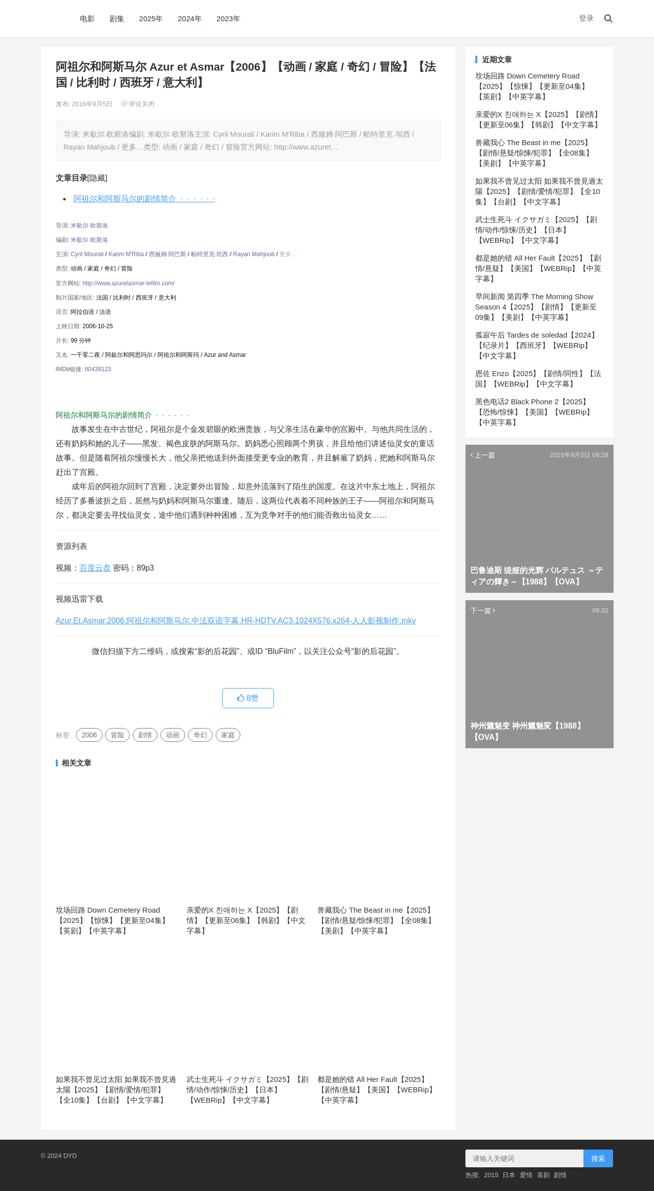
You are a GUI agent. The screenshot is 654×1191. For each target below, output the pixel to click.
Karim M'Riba (126, 254)
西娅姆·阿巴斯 (167, 254)
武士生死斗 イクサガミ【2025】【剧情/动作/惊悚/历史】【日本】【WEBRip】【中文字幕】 (248, 1089)
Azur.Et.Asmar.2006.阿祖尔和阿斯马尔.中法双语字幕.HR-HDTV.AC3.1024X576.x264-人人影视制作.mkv (236, 620)
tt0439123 (98, 369)
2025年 (151, 18)
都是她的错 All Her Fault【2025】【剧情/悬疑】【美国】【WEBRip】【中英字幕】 (376, 1089)
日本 (508, 1175)
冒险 (117, 735)
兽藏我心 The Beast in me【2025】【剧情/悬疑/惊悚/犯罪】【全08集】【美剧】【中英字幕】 (376, 920)
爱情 (526, 1175)
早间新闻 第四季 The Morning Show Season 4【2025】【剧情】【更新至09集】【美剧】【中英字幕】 (536, 306)
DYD (52, 18)
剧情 (145, 735)
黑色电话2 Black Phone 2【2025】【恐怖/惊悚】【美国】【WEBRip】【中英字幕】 (534, 411)
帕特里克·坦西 (209, 254)
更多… (288, 254)
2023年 (228, 18)
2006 (89, 735)
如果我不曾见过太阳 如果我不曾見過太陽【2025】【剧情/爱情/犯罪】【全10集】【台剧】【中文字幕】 (116, 1089)
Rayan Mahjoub (253, 254)
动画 (173, 735)
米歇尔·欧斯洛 (89, 225)
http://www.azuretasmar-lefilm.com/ (128, 283)
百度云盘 (95, 568)
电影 (87, 18)
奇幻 (200, 735)
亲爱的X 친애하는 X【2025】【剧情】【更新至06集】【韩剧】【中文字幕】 (246, 920)
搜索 (598, 1158)
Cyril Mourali (87, 254)
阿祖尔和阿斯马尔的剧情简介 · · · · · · (144, 198)
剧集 (117, 18)
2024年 (189, 18)
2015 (491, 1175)
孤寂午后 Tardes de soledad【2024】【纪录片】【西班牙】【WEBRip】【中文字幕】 (537, 345)
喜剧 (543, 1175)
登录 (586, 18)
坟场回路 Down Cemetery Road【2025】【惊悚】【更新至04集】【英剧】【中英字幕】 (112, 920)
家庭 (228, 735)
